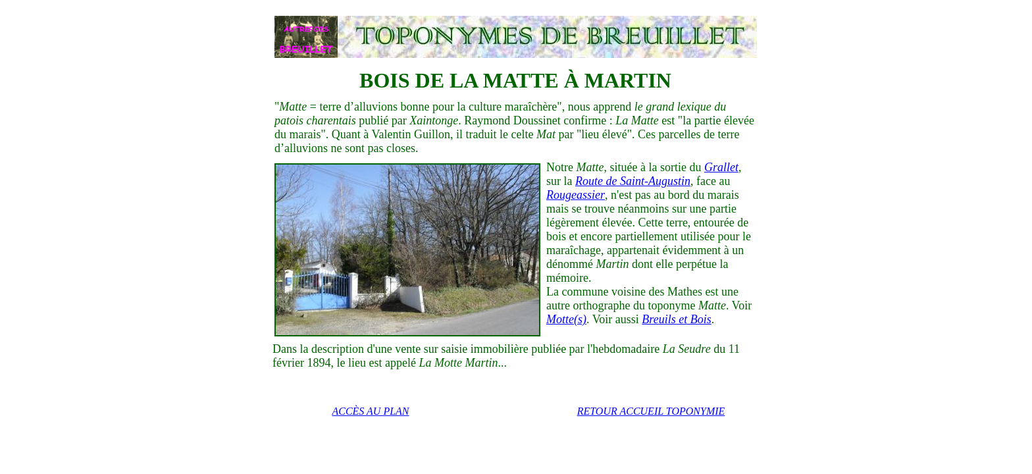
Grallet (721, 167)
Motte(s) (566, 319)
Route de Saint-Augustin (632, 181)
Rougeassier (575, 194)
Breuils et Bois (676, 319)
